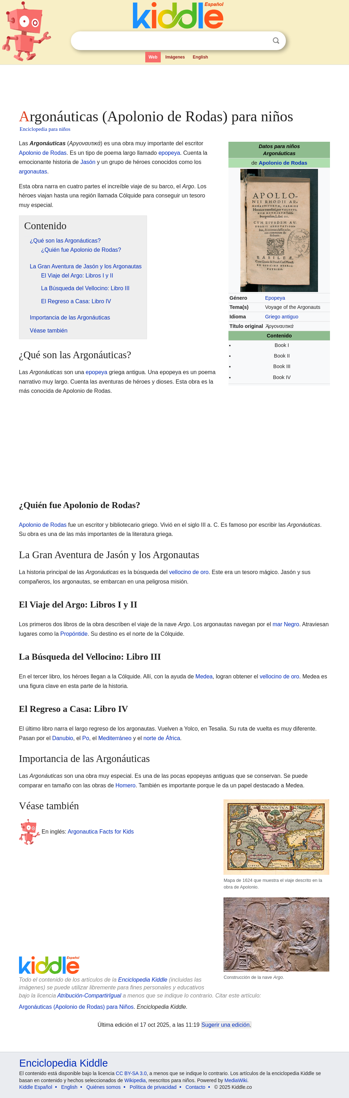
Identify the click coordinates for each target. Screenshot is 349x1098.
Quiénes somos (103, 1087)
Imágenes (175, 57)
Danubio (62, 738)
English (200, 57)
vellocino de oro (189, 572)
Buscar (276, 41)
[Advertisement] (174, 84)
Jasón (88, 162)
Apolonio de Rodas (283, 163)
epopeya (169, 153)
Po (85, 738)
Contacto (195, 1087)
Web (152, 57)
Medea (204, 676)
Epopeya (275, 298)
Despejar (262, 41)
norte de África (161, 738)
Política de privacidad (153, 1087)
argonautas (33, 172)
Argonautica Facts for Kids (101, 831)
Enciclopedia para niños (45, 129)
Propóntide (73, 634)
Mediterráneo (114, 738)
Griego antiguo (281, 316)
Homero (126, 785)
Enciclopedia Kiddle (142, 980)
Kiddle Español (35, 1087)
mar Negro (286, 624)
